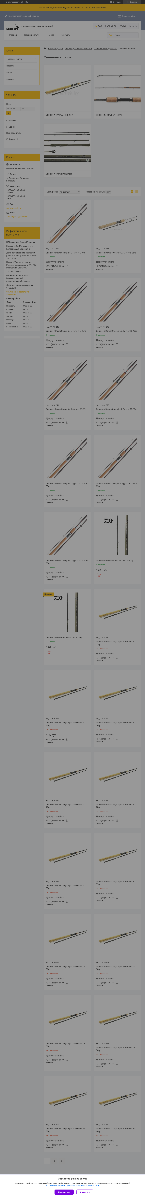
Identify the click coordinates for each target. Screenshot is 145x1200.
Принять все (64, 1192)
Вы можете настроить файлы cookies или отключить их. (72, 1186)
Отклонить (85, 1192)
